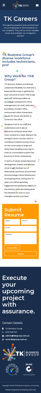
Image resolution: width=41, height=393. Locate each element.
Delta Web (32, 390)
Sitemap (36, 385)
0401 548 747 (9, 332)
